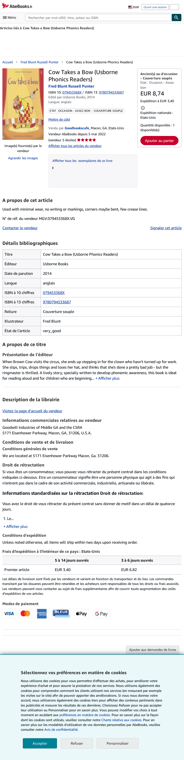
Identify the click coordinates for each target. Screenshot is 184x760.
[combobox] (98, 17)
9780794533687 (57, 302)
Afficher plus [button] (109, 378)
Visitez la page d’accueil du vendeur (32, 410)
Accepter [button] (40, 743)
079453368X (71, 92)
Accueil (7, 62)
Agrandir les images (23, 158)
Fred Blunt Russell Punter (39, 62)
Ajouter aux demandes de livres (152, 650)
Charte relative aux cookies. (122, 720)
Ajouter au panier (159, 140)
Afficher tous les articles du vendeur (75, 146)
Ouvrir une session (155, 7)
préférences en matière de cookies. (85, 715)
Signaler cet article (166, 227)
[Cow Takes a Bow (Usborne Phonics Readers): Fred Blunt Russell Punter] (23, 104)
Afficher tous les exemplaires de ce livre (82, 161)
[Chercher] (176, 17)
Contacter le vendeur (20, 227)
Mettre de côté (59, 119)
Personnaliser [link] (118, 743)
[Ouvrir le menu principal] (10, 17)
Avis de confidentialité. (61, 729)
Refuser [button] (77, 743)
